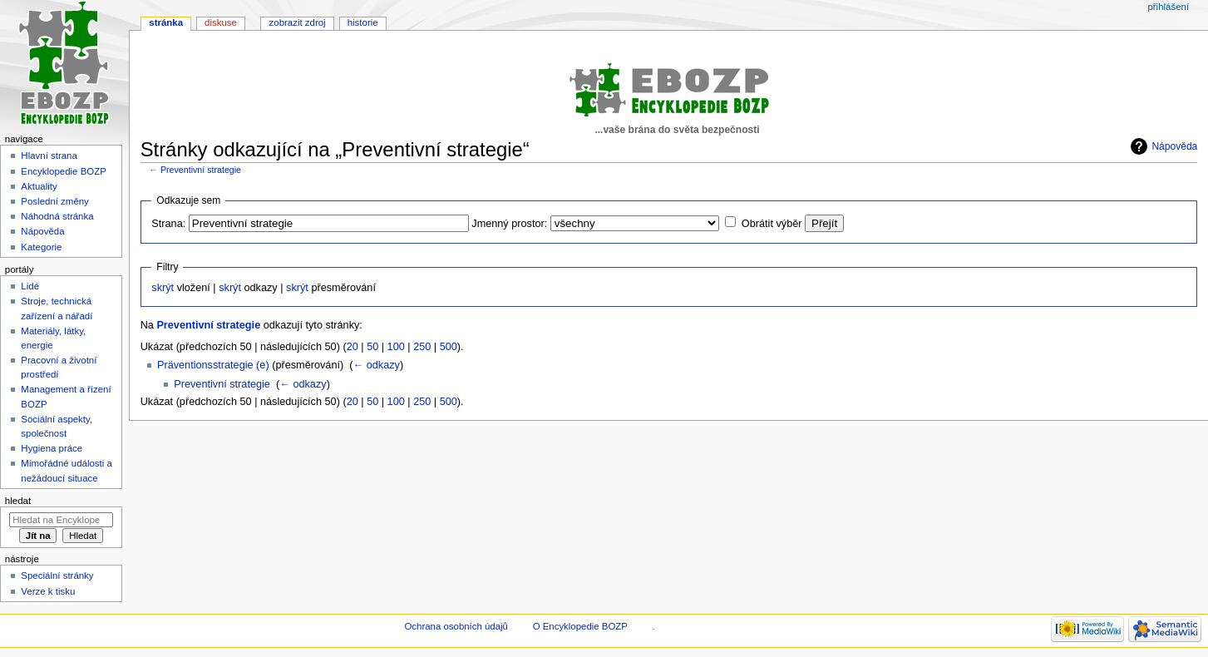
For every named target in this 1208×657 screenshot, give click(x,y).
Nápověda (1174, 146)
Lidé (30, 286)
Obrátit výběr (772, 224)
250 (422, 347)
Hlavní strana (48, 156)
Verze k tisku (48, 591)
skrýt (162, 288)
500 (448, 347)
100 (396, 347)
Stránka (166, 22)
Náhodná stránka (57, 216)
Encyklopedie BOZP (63, 171)
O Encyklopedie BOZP (580, 626)
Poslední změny (55, 201)
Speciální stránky (57, 575)
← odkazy (376, 365)
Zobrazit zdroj (297, 22)
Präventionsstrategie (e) (213, 365)
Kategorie (41, 247)
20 (352, 347)
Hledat (18, 501)
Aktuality (39, 186)
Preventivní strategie (200, 170)
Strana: (168, 224)
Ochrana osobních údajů (455, 626)
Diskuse (221, 22)
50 (372, 347)
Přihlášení (1168, 7)
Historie (363, 22)
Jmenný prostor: (509, 224)
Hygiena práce (51, 448)
